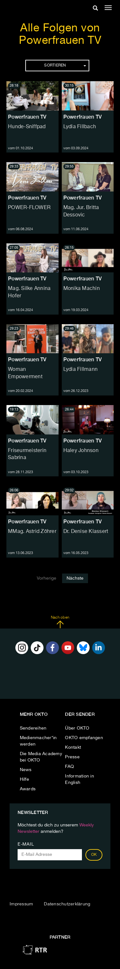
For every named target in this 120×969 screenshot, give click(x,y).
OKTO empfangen (84, 738)
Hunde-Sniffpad (27, 126)
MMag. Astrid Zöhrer (32, 531)
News (26, 770)
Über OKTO (77, 728)
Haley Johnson (81, 450)
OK (94, 855)
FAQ (69, 766)
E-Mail (26, 844)
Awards (28, 789)
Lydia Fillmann (80, 369)
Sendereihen (33, 728)
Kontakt (73, 747)
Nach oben (60, 622)
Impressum (21, 904)
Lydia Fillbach (79, 126)
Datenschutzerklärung (67, 904)
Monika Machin (81, 288)
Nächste (75, 578)
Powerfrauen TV (27, 117)
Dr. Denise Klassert (85, 531)
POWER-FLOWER (29, 207)
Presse (72, 757)
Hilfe (24, 779)
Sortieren (65, 65)
